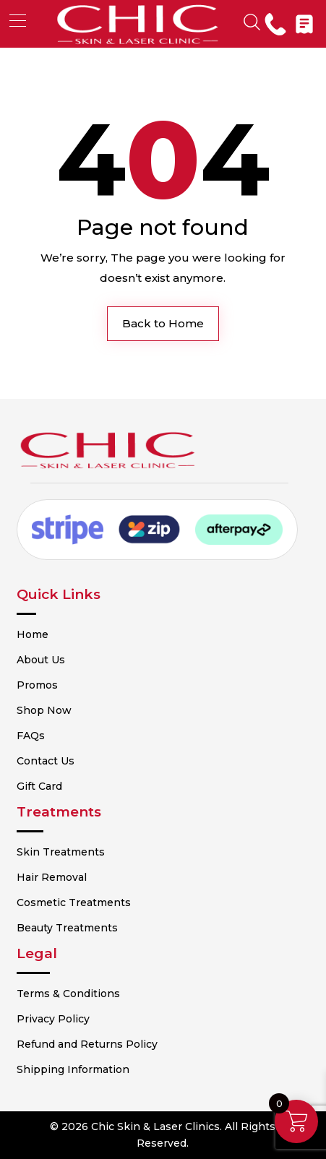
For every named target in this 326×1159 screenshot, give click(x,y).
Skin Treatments (61, 851)
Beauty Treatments (67, 927)
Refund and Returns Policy (87, 1044)
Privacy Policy (53, 1018)
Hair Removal (52, 877)
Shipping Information (73, 1069)
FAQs (31, 735)
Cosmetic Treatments (74, 902)
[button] (17, 20)
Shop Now (44, 710)
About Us (41, 659)
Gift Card (39, 786)
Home (32, 634)
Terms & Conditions (68, 993)
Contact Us (45, 760)
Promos (37, 684)
